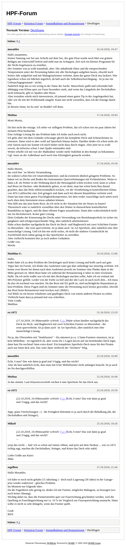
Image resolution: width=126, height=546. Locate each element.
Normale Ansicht (72, 34)
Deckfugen (37, 30)
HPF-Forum (21, 13)
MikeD (12, 423)
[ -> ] (63, 320)
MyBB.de (51, 543)
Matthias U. (15, 253)
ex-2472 (12, 312)
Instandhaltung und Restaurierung (65, 23)
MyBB (71, 543)
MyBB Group (94, 543)
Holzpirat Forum (33, 23)
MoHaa (12, 115)
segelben (13, 467)
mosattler (13, 49)
